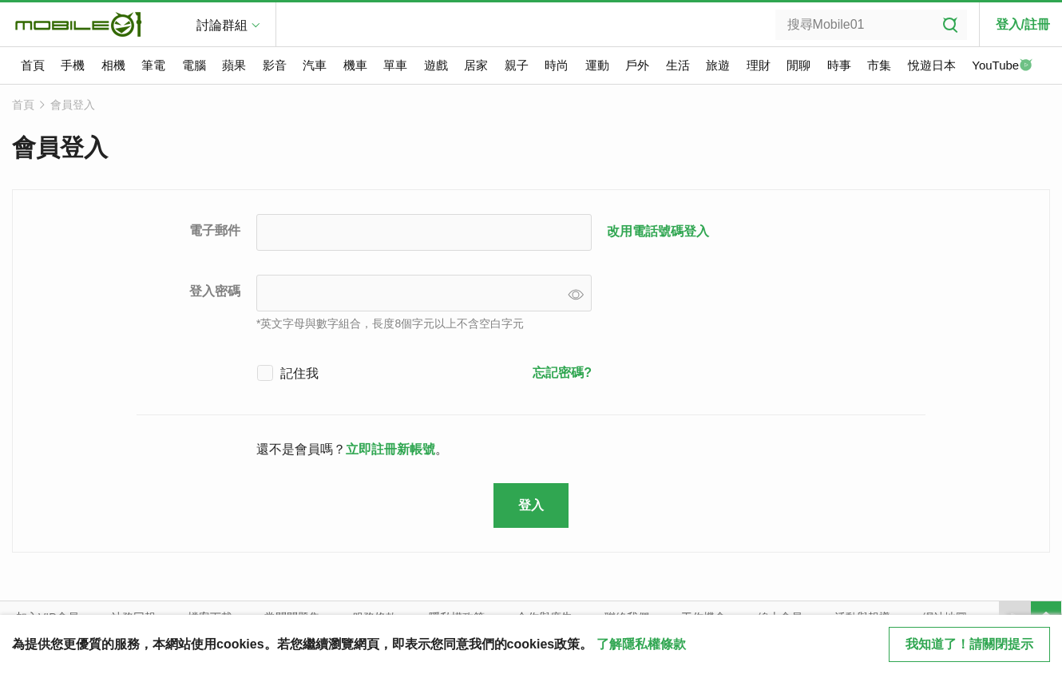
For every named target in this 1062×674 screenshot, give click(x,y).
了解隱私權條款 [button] (641, 644)
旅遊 (718, 65)
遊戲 (436, 65)
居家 (476, 65)
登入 (531, 505)
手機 (73, 65)
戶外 (637, 65)
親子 (517, 65)
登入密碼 (214, 291)
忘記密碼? (562, 372)
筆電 (153, 65)
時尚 (557, 65)
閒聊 (798, 65)
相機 (113, 65)
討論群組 (222, 25)
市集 (879, 65)
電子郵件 (214, 230)
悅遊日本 (932, 65)
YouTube (1002, 66)
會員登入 (72, 104)
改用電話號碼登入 (658, 231)
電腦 (194, 65)
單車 (395, 65)
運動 (597, 65)
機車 (355, 65)
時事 (839, 65)
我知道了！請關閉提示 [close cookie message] (969, 644)
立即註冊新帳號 (390, 449)
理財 (759, 65)
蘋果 (234, 65)
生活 (678, 65)
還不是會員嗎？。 (352, 449)
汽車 (315, 65)
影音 (275, 65)
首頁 (33, 65)
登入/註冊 (1023, 24)
